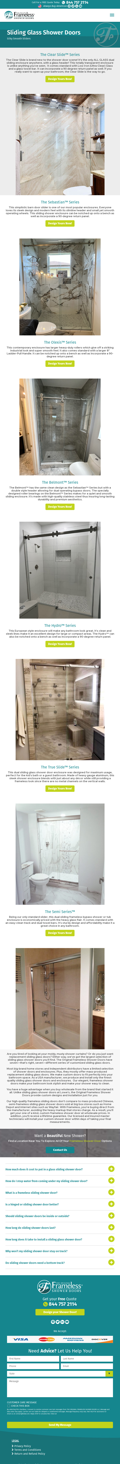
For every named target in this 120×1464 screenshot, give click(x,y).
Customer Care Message (22, 1394)
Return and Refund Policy (29, 1445)
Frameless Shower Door (85, 1133)
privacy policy (18, 1408)
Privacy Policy (22, 1438)
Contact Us (60, 1142)
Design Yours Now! (60, 72)
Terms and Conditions (27, 1442)
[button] (60, 1161)
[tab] (60, 1161)
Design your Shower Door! (60, 1304)
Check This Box (20, 1397)
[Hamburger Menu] (112, 15)
